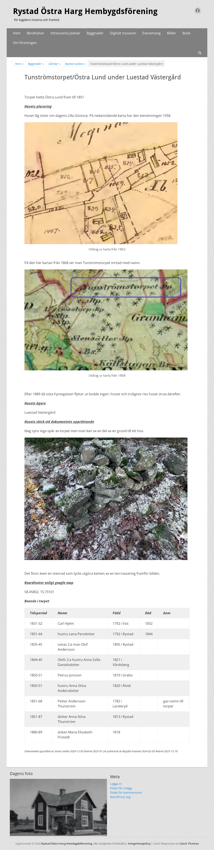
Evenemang (151, 33)
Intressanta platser (65, 33)
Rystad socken (75, 64)
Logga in (116, 784)
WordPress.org (120, 797)
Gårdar (54, 64)
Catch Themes (189, 843)
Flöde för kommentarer (126, 793)
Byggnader (95, 33)
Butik (186, 33)
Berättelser (35, 33)
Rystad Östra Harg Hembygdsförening (85, 11)
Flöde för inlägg (121, 788)
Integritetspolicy (139, 843)
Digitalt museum (123, 33)
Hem (16, 33)
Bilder (171, 33)
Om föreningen (25, 42)
